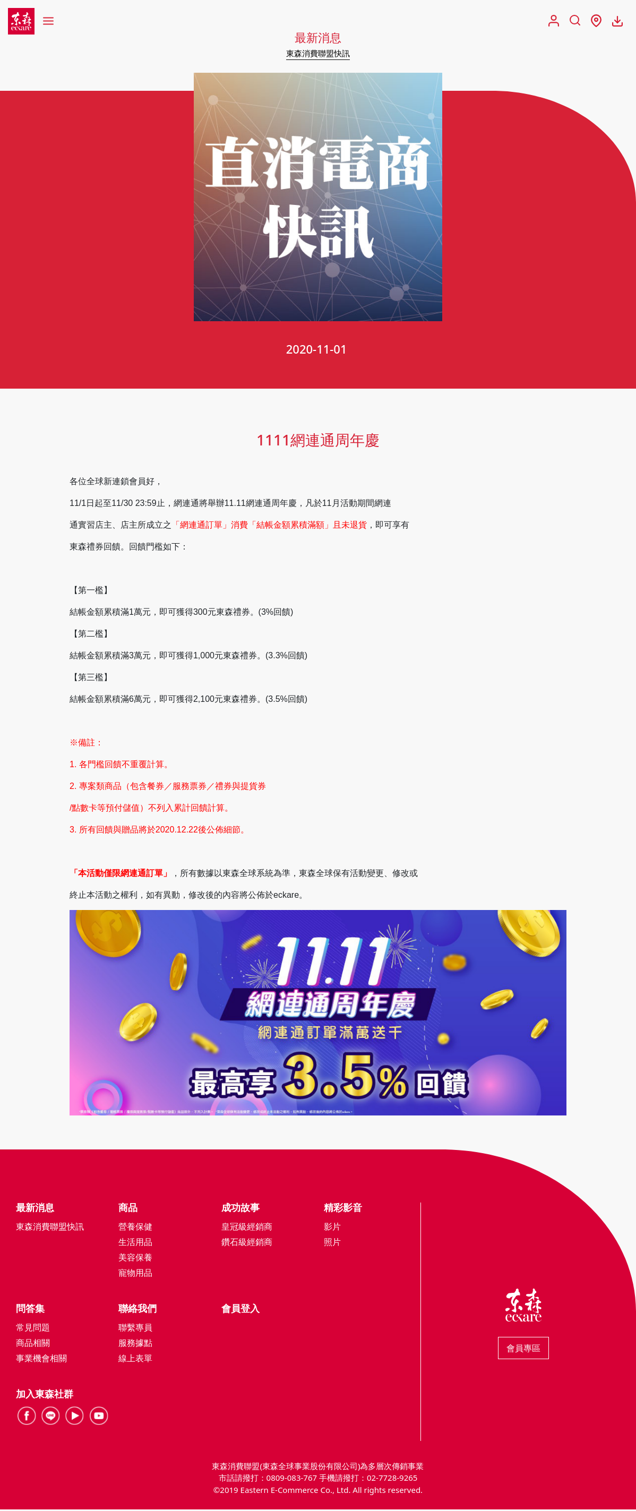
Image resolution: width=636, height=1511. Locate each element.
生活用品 (135, 1243)
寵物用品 (135, 1274)
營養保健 (135, 1227)
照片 (332, 1243)
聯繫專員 (135, 1328)
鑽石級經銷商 (246, 1243)
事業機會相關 (41, 1359)
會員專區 (523, 1349)
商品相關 (33, 1344)
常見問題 (33, 1328)
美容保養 (135, 1258)
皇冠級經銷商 (246, 1227)
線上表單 (135, 1359)
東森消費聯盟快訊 (318, 53)
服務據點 (135, 1344)
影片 (332, 1227)
